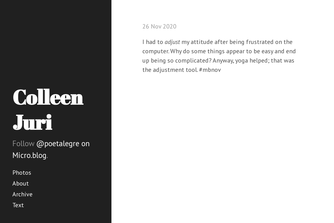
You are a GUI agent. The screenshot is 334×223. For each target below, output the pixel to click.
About (20, 183)
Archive (22, 194)
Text (18, 205)
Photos (21, 172)
